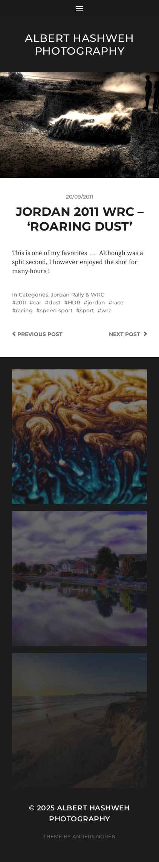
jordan (96, 302)
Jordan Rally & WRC (77, 294)
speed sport (56, 310)
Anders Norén (94, 836)
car (37, 302)
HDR (74, 302)
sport (87, 310)
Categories (33, 294)
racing (24, 310)
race (118, 302)
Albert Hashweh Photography (79, 44)
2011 (21, 302)
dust (55, 302)
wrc (106, 310)
